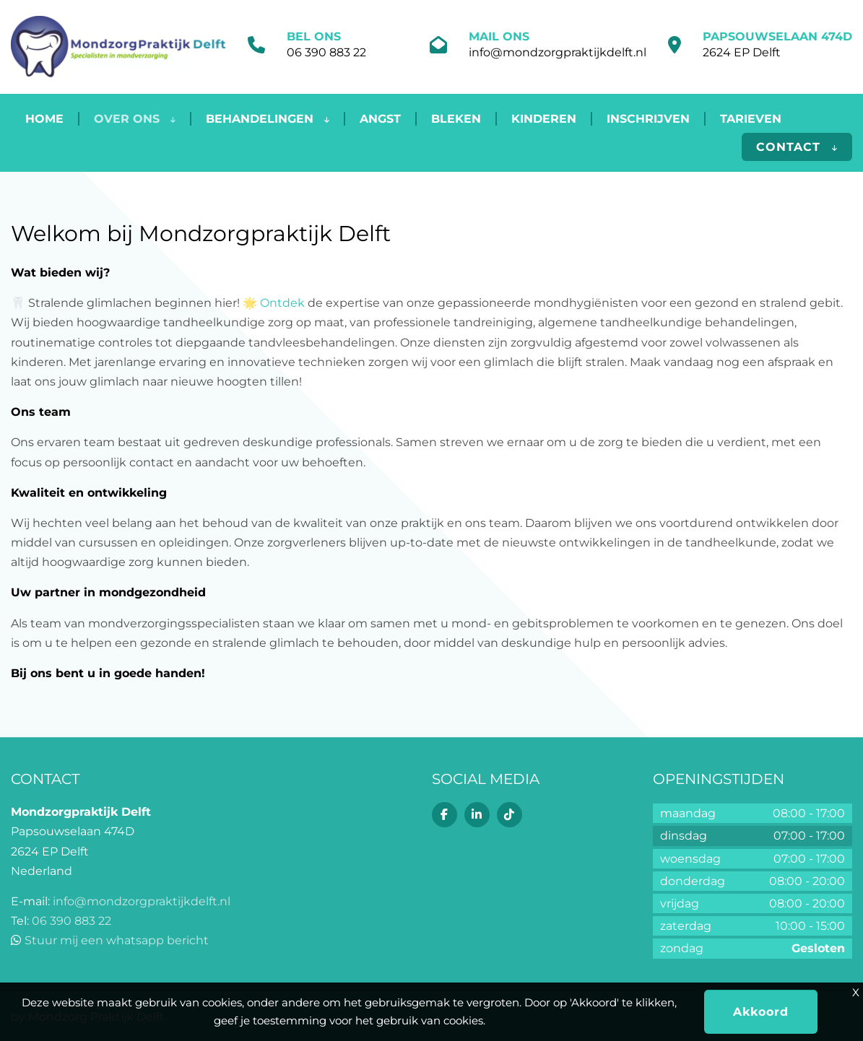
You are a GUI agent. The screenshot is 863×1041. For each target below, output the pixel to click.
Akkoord (761, 1012)
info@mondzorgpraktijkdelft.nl (557, 52)
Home (44, 119)
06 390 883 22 (326, 52)
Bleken (456, 119)
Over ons (134, 119)
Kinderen (543, 119)
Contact (797, 147)
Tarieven (750, 119)
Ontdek (282, 303)
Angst (380, 119)
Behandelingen (267, 119)
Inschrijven (648, 119)
